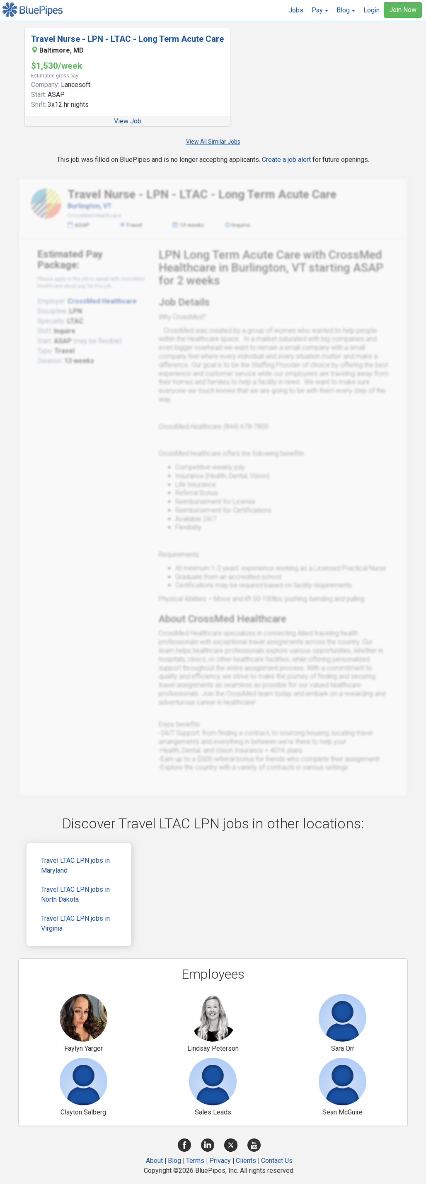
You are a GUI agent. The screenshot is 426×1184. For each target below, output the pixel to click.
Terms (195, 1161)
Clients (246, 1161)
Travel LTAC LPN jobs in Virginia (75, 923)
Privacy (220, 1161)
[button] (319, 10)
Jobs (295, 10)
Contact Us (277, 1161)
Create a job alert (286, 160)
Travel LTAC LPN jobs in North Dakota (75, 894)
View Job (127, 121)
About (154, 1161)
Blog (174, 1161)
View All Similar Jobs (213, 141)
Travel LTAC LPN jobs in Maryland (75, 865)
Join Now (402, 10)
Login (371, 10)
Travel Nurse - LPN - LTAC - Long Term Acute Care (127, 39)
